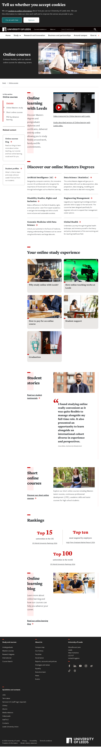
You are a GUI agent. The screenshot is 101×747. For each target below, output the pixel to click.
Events (37, 679)
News (37, 676)
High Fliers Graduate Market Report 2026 (80, 543)
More (53, 30)
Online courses (13, 83)
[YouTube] (80, 666)
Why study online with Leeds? (43, 285)
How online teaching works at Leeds (80, 287)
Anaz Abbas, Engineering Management (70, 446)
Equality (38, 669)
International (6, 658)
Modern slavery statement (29, 743)
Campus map (39, 647)
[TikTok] (69, 671)
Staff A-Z (5, 720)
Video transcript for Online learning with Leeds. (71, 116)
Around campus (80, 35)
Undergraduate (7, 647)
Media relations (7, 713)
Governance (39, 658)
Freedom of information (10, 743)
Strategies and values (42, 665)
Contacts (5, 723)
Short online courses (14, 112)
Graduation (35, 357)
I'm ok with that (12, 20)
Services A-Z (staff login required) (14, 702)
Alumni (4, 709)
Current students (40, 30)
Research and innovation (34, 35)
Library (4, 706)
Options (32, 20)
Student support (73, 321)
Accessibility (33, 741)
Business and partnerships (59, 35)
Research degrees (8, 655)
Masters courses (8, 651)
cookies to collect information (20, 11)
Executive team (40, 672)
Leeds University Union (10, 727)
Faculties (38, 655)
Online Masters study (14, 108)
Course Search (7, 662)
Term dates (6, 699)
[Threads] (74, 671)
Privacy (24, 741)
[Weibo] (91, 666)
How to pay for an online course (41, 323)
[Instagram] (85, 666)
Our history (39, 651)
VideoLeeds (6, 716)
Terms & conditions (46, 741)
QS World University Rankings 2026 (44, 543)
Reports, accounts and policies (46, 662)
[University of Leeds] (82, 741)
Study (17, 35)
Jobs (4, 695)
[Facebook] (69, 666)
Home (8, 35)
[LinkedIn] (74, 666)
